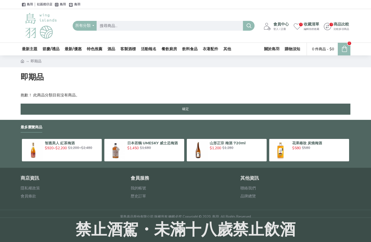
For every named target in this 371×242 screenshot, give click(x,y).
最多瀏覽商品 (31, 127)
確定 (185, 109)
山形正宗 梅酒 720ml (228, 143)
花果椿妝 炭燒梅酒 (307, 143)
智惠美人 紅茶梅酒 (60, 143)
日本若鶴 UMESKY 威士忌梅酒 (152, 143)
